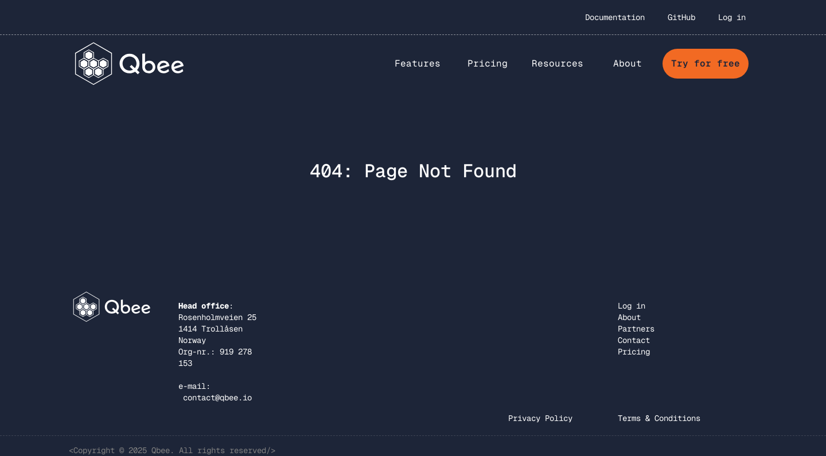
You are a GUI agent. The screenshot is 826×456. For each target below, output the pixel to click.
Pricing (487, 63)
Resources (557, 63)
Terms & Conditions (659, 418)
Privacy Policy (540, 418)
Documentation (615, 17)
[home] (130, 63)
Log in (732, 17)
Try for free (705, 63)
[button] (418, 63)
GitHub (681, 17)
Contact (634, 340)
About (629, 317)
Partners (636, 329)
